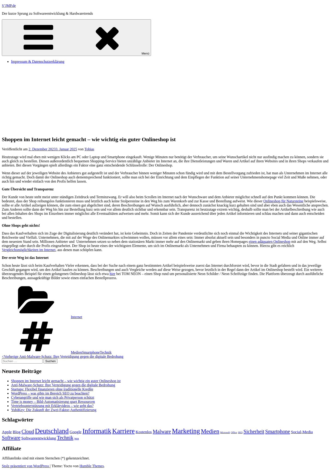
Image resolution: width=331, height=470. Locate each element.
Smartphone (91, 352)
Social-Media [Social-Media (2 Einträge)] (302, 432)
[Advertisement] (165, 99)
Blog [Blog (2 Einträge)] (16, 432)
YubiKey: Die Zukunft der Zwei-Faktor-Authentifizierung (53, 410)
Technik (105, 352)
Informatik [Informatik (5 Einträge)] (97, 431)
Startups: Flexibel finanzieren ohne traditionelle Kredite (52, 389)
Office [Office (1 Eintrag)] (234, 432)
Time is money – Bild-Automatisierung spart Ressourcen (53, 402)
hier (112, 274)
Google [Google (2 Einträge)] (76, 432)
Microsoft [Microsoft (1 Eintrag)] (225, 432)
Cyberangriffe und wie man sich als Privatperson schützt (52, 397)
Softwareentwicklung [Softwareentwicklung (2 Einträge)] (38, 438)
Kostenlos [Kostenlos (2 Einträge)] (144, 432)
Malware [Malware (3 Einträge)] (162, 431)
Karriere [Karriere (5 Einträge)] (123, 431)
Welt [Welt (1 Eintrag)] (76, 438)
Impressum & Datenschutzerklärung (37, 61)
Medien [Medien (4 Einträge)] (210, 431)
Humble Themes (92, 466)
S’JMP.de (9, 6)
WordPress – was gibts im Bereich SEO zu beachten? (50, 393)
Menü (76, 37)
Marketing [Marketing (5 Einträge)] (186, 431)
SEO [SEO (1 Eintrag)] (240, 432)
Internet (76, 317)
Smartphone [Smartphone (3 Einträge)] (277, 431)
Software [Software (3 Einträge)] (11, 438)
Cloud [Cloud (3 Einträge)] (28, 431)
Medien (76, 352)
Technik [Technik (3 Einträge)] (65, 438)
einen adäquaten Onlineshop (269, 242)
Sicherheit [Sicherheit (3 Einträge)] (253, 431)
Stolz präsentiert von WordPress (26, 466)
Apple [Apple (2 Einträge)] (7, 432)
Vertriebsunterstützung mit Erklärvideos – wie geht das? (52, 406)
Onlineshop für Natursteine (283, 201)
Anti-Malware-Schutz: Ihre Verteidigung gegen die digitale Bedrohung (63, 385)
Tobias (89, 149)
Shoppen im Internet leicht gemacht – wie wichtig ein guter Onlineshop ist (66, 381)
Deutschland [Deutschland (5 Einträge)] (52, 431)
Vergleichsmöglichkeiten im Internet (28, 250)
